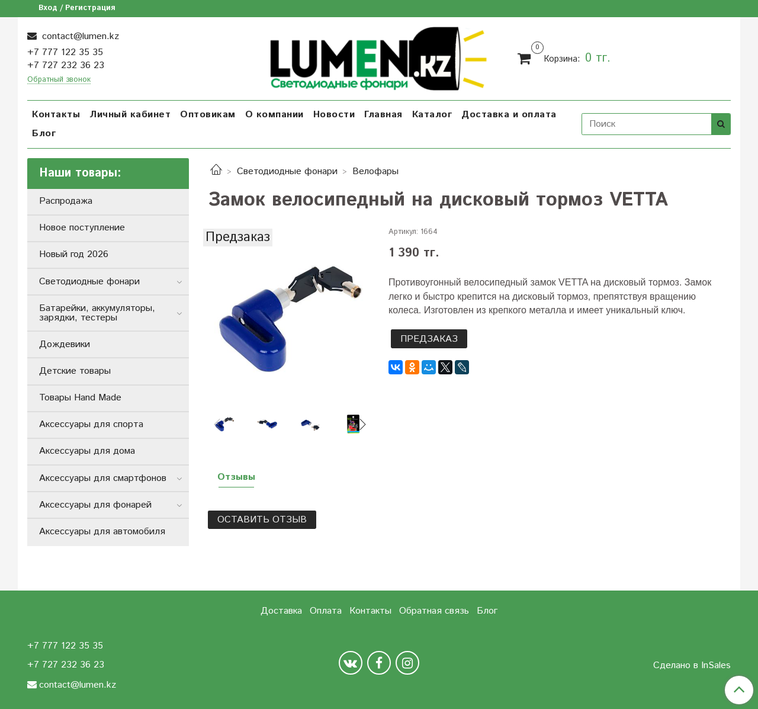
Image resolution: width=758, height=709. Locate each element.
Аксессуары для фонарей (95, 505)
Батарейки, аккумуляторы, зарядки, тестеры (97, 313)
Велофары (375, 171)
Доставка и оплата (509, 114)
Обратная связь (434, 611)
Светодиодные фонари (287, 171)
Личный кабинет (130, 114)
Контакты (56, 114)
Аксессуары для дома (87, 451)
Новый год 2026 (73, 254)
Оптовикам (208, 114)
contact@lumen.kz (79, 36)
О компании (274, 114)
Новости (334, 114)
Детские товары (75, 371)
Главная (383, 114)
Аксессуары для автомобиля (102, 531)
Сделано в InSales (692, 665)
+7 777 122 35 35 (65, 52)
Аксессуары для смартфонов (102, 478)
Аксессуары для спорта (91, 424)
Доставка (281, 611)
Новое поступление (82, 228)
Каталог (432, 114)
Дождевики (64, 344)
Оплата (326, 611)
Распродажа (65, 201)
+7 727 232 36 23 (65, 65)
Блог (44, 133)
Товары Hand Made (80, 398)
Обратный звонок (59, 80)
